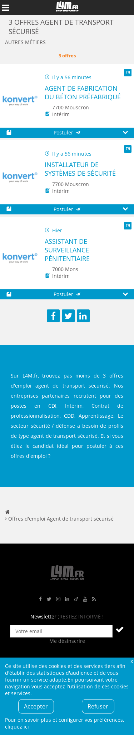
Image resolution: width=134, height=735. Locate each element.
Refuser (98, 706)
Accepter (36, 706)
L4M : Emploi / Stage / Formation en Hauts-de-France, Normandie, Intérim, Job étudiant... (67, 7)
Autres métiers (25, 42)
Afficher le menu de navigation (5, 7)
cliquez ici (17, 726)
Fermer (131, 661)
